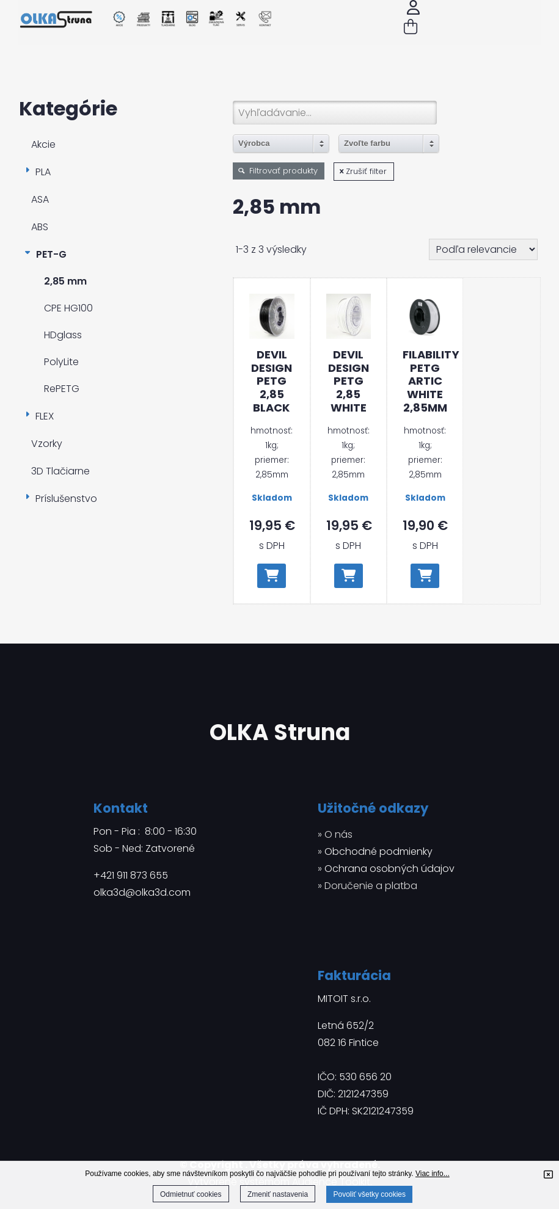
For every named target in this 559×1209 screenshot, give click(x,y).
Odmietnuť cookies (191, 1194)
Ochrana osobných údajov (389, 869)
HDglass (63, 335)
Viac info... (432, 1173)
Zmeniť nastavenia (277, 1194)
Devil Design (271, 381)
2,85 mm (65, 281)
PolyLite (61, 362)
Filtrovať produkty (278, 170)
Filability (425, 381)
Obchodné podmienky (378, 851)
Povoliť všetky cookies (369, 1194)
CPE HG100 (68, 308)
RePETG (61, 389)
